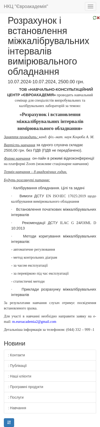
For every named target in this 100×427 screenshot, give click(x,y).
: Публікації (17, 366)
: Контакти (16, 355)
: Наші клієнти (19, 376)
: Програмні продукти (25, 387)
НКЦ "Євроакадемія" (26, 6)
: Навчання (17, 408)
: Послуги (16, 397)
